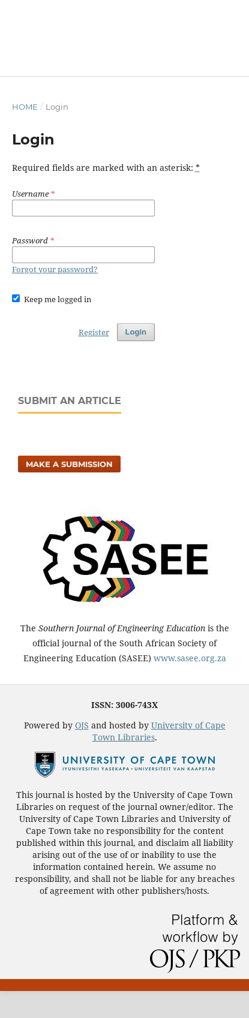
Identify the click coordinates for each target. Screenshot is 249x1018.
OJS (82, 725)
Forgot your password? (55, 269)
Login (135, 331)
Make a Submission (69, 464)
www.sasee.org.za (190, 658)
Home (25, 107)
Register (94, 332)
